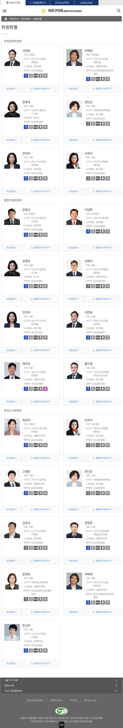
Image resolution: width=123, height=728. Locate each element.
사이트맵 (73, 700)
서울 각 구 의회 (11, 680)
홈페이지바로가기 (42, 88)
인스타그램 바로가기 (45, 76)
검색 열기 (119, 11)
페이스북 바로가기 (26, 76)
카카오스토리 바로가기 (40, 76)
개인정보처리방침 (34, 700)
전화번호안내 (56, 700)
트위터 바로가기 (31, 76)
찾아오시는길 (90, 700)
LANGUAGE (86, 2)
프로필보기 (11, 88)
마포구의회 (13, 2)
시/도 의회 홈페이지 (13, 690)
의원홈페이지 (38, 2)
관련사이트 (9, 685)
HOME (5, 18)
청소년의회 (62, 2)
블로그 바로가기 (35, 76)
